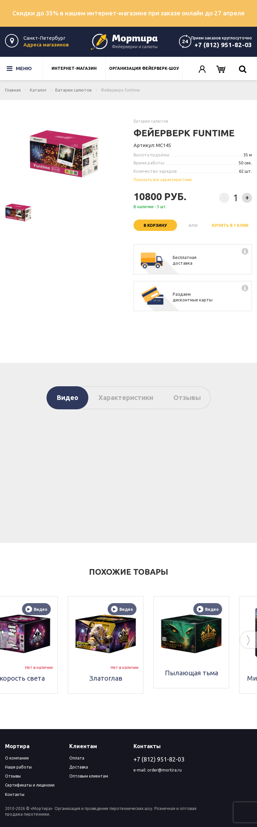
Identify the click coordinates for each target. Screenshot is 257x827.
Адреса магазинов (46, 44)
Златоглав (128, 678)
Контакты (14, 794)
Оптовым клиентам (88, 776)
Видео (67, 397)
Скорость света (43, 678)
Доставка (78, 767)
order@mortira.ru (164, 770)
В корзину (155, 225)
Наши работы (18, 767)
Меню (14, 68)
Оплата (76, 758)
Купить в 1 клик (230, 225)
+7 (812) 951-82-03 (223, 44)
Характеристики (125, 397)
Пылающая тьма (214, 673)
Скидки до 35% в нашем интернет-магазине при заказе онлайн (128, 13)
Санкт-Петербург (44, 38)
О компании (17, 758)
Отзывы (187, 397)
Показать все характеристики (163, 179)
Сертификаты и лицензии (30, 785)
